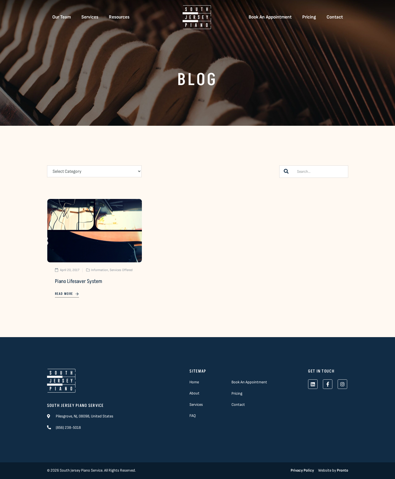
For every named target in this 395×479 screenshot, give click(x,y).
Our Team (61, 17)
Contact (335, 17)
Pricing (309, 17)
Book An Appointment (270, 17)
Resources (119, 17)
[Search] (286, 172)
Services (89, 17)
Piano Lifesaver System (78, 281)
